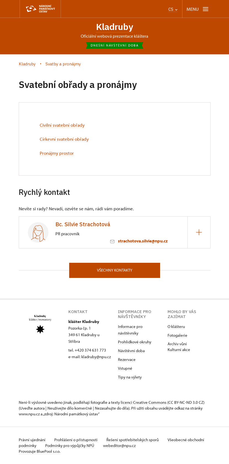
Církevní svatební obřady (64, 139)
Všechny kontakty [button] (114, 270)
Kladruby (114, 27)
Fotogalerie (177, 335)
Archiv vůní (177, 343)
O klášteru (176, 326)
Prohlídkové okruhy (134, 341)
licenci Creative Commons (143, 402)
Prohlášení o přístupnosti (77, 439)
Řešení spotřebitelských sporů (134, 439)
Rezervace (127, 359)
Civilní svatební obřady (62, 125)
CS (172, 9)
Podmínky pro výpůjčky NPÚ (88, 445)
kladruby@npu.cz (96, 356)
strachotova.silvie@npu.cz (143, 240)
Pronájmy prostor (57, 153)
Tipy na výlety (130, 377)
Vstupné (125, 368)
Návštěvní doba (131, 350)
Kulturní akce (179, 349)
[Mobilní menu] (198, 9)
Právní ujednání (32, 439)
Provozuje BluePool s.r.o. (39, 451)
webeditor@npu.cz (138, 445)
